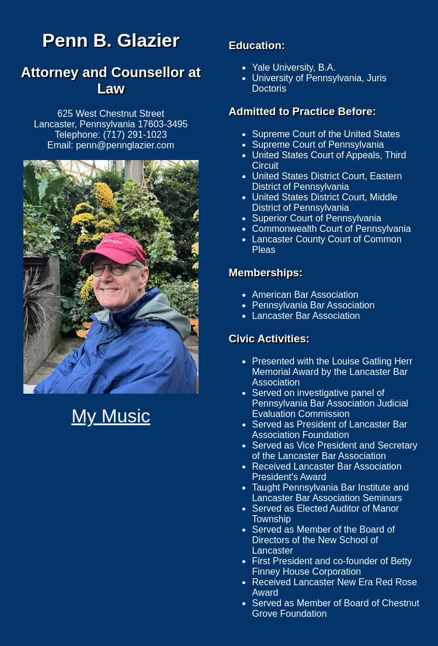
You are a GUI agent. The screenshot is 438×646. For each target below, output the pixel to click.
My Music (110, 415)
